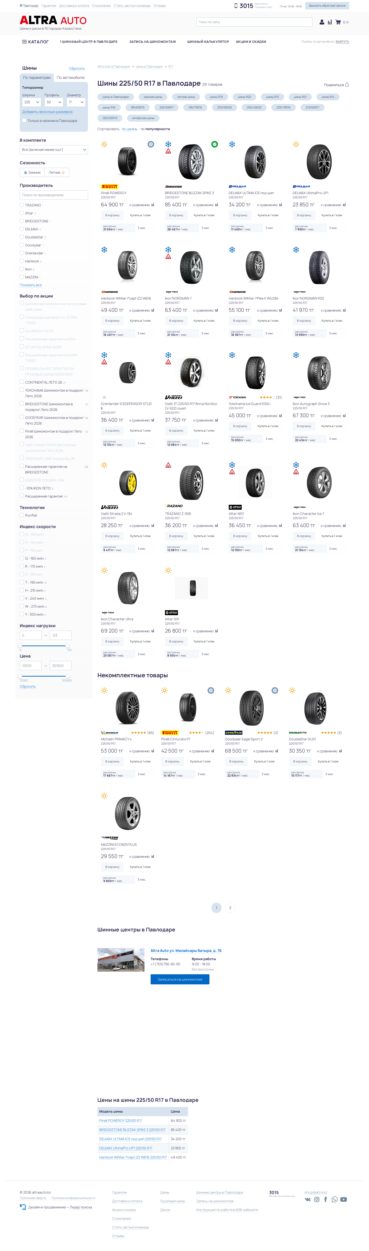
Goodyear (33, 245)
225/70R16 (284, 107)
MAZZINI (31, 277)
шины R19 (216, 97)
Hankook (32, 261)
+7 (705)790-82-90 (165, 964)
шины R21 (300, 97)
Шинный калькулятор (208, 42)
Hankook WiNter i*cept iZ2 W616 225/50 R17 (133, 1157)
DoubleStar (34, 237)
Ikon (28, 269)
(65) (150, 732)
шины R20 (244, 97)
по (155, 129)
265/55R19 (110, 118)
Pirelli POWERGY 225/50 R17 (120, 1120)
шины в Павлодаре (116, 97)
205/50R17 (166, 107)
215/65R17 (312, 107)
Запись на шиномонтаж (152, 42)
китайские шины (143, 118)
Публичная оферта (33, 1198)
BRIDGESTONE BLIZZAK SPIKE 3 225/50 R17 (132, 1129)
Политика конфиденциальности (73, 1198)
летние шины (186, 97)
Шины (164, 1192)
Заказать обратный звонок (327, 6)
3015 (246, 6)
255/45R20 (254, 107)
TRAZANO (33, 205)
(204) (209, 732)
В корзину (112, 215)
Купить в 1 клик (140, 215)
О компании (101, 5)
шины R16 (109, 107)
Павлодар (31, 5)
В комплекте (33, 140)
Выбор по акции (36, 296)
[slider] (20, 646)
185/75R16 (195, 107)
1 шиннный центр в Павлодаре (89, 42)
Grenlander (34, 253)
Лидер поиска (81, 1207)
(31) (279, 397)
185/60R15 (137, 107)
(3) (339, 732)
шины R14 (328, 97)
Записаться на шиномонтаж (180, 979)
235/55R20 (224, 107)
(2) (275, 732)
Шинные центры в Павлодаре (219, 1192)
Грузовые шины (172, 1201)
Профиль (51, 95)
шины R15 (272, 97)
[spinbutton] (31, 635)
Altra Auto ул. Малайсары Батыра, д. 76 (186, 950)
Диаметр (74, 95)
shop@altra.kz (316, 1192)
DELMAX (31, 229)
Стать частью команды (132, 5)
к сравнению (141, 205)
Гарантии (49, 5)
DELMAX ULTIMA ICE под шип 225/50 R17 (130, 1139)
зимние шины (153, 97)
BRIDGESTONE (36, 221)
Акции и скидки (251, 42)
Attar (29, 213)
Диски (165, 1209)
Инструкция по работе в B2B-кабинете (227, 1209)
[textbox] (254, 22)
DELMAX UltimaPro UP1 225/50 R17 (125, 1148)
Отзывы (160, 5)
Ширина (28, 95)
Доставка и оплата (75, 5)
